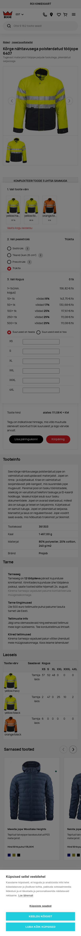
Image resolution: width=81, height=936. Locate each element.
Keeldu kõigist (40, 916)
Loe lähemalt (25, 895)
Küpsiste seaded (40, 905)
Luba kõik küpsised (40, 926)
